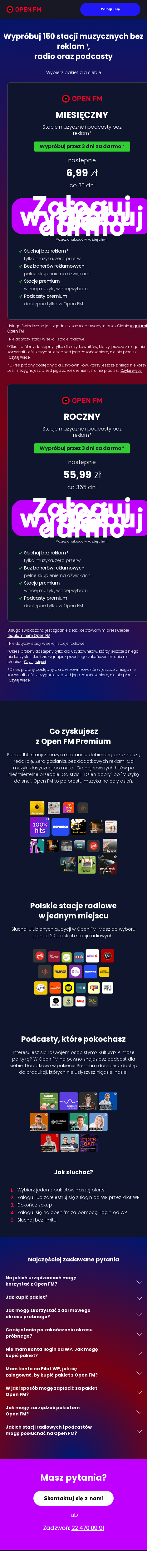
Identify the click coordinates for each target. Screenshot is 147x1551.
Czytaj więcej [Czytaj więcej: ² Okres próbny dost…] (35, 662)
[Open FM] (24, 10)
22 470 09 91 (87, 1528)
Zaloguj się (110, 9)
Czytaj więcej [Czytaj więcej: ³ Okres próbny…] (131, 370)
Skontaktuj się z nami (73, 1498)
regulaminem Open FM (28, 635)
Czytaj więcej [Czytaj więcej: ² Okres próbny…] (20, 357)
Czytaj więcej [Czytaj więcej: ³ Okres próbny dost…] (20, 680)
